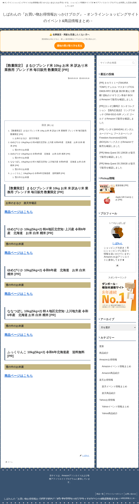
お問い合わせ (130, 496)
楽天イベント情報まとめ (114, 386)
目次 (44, 125)
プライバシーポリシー (113, 496)
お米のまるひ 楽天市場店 (27, 139)
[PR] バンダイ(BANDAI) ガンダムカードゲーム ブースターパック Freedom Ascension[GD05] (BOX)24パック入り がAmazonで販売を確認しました (116, 137)
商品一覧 (98, 496)
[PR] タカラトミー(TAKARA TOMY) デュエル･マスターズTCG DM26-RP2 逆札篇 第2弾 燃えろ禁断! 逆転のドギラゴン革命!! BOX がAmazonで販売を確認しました (117, 91)
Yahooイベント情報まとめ (115, 406)
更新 (101, 346)
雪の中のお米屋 (22, 151)
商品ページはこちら (18, 214)
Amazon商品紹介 (110, 373)
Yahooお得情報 (107, 400)
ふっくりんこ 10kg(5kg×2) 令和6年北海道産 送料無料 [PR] (38, 175)
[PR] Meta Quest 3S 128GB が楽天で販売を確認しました (117, 154)
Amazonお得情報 (108, 359)
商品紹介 (103, 353)
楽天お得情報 (106, 380)
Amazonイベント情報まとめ (116, 366)
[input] (117, 63)
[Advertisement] (48, 99)
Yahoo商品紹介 (110, 413)
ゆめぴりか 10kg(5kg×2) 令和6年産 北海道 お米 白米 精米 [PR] (40, 155)
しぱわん (117, 243)
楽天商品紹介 (109, 393)
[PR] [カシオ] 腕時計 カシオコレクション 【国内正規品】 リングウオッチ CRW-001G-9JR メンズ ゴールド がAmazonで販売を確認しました (117, 114)
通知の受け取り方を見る (69, 45)
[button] (133, 62)
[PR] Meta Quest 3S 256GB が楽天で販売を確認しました (117, 165)
